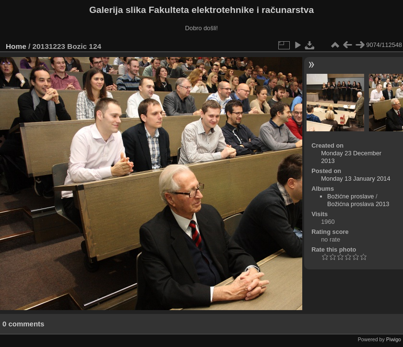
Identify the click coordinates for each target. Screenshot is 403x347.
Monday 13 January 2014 (355, 178)
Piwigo (393, 339)
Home (16, 46)
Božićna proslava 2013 (358, 204)
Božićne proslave (350, 196)
